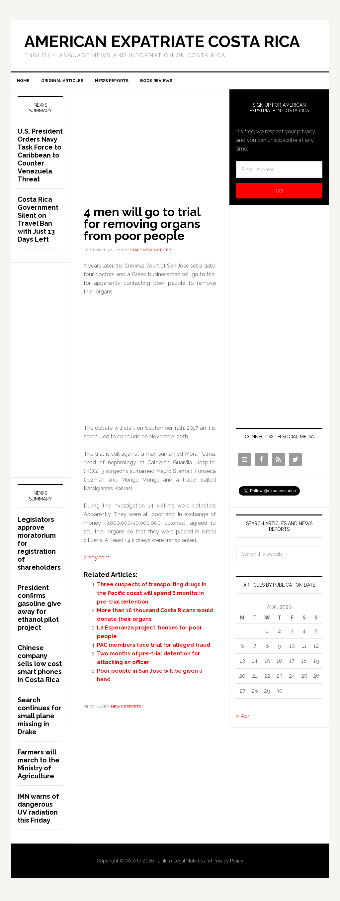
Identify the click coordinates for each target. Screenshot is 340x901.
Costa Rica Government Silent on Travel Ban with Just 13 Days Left (38, 222)
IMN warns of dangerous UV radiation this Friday (38, 811)
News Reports (126, 709)
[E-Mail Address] (279, 172)
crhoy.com (97, 560)
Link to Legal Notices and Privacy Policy (200, 863)
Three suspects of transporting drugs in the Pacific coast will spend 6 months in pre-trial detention (152, 596)
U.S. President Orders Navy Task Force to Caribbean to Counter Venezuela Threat (40, 158)
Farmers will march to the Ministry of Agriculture (38, 767)
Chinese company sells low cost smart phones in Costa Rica (40, 666)
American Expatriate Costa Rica (162, 41)
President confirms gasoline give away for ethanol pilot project (39, 610)
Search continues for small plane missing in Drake (39, 718)
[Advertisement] (149, 140)
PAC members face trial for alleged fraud (153, 647)
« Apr (242, 719)
